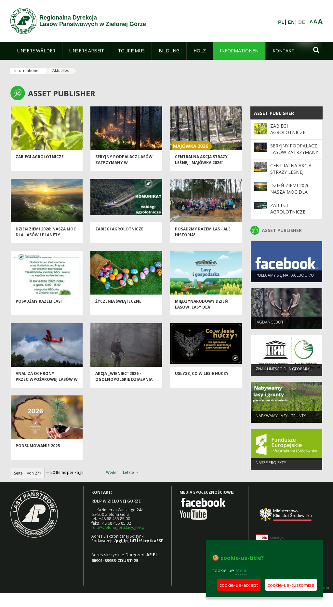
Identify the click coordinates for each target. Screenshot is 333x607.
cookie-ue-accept (239, 585)
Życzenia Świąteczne (118, 304)
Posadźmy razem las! (39, 304)
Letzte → (131, 472)
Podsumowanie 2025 (38, 449)
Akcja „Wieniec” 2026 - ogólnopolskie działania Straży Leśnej (124, 382)
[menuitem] (36, 51)
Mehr (241, 570)
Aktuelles (60, 70)
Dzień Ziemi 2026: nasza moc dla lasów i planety (46, 235)
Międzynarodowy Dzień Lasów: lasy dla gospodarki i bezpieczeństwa (201, 313)
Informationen (27, 70)
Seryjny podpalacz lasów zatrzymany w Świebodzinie (124, 165)
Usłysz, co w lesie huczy (202, 376)
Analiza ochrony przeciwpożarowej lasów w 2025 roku (47, 382)
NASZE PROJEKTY (271, 465)
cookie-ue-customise (291, 585)
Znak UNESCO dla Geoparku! (284, 372)
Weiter (112, 472)
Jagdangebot (270, 325)
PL (281, 22)
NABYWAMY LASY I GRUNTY (281, 418)
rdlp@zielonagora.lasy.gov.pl (118, 527)
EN (291, 22)
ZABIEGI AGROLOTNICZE (40, 160)
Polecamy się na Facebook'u (285, 278)
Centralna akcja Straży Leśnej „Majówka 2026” (201, 162)
